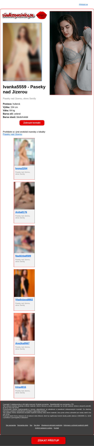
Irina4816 (20, 387)
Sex (31, 425)
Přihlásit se (83, 4)
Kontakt (56, 428)
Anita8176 (21, 212)
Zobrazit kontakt (31, 123)
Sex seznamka (11, 425)
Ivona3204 (21, 168)
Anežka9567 (22, 343)
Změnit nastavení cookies (43, 428)
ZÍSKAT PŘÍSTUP (48, 440)
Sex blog (37, 425)
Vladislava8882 (24, 299)
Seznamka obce (22, 425)
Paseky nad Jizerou (12, 134)
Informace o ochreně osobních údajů (76, 425)
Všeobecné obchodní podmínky (51, 425)
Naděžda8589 (23, 256)
